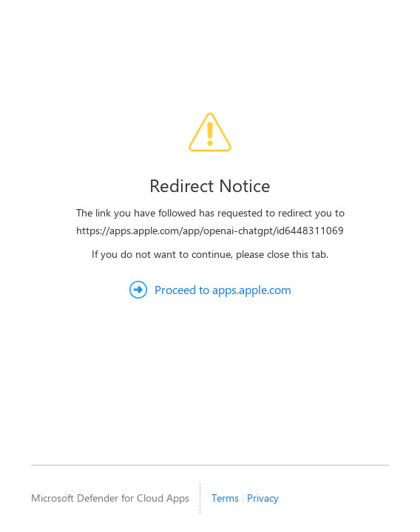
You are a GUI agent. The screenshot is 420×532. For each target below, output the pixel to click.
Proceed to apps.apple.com (223, 289)
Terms (225, 498)
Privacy (263, 498)
